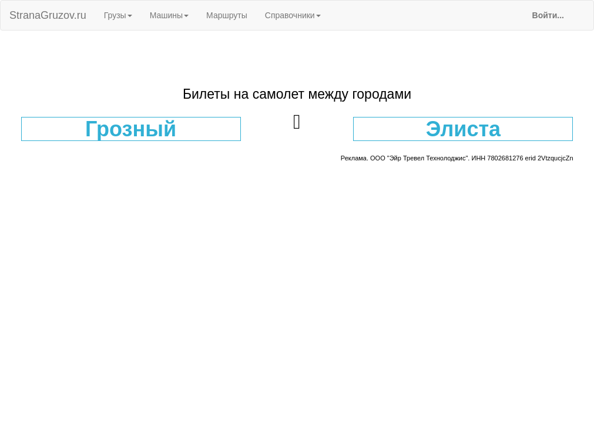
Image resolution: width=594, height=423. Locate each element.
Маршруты (226, 15)
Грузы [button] (118, 15)
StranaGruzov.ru (47, 15)
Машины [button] (169, 15)
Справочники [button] (293, 15)
